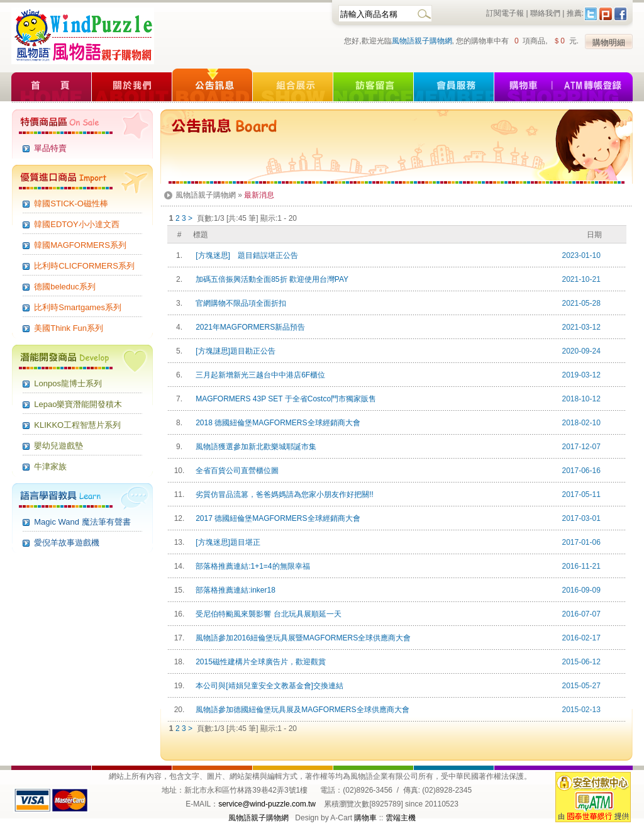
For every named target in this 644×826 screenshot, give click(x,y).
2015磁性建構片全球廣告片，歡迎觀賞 (259, 661)
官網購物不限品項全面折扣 (239, 303)
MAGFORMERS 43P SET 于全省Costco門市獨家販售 (284, 398)
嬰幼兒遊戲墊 (58, 445)
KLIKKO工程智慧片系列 (77, 425)
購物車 (365, 817)
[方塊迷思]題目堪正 (226, 542)
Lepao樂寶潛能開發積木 (78, 404)
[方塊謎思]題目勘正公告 (233, 351)
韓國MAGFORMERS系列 (80, 245)
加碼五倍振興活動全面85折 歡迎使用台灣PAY (270, 279)
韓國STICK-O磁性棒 (71, 203)
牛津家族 (50, 466)
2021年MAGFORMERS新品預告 (249, 327)
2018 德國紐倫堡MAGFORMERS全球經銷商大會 (276, 422)
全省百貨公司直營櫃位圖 (235, 470)
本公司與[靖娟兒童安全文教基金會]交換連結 (267, 685)
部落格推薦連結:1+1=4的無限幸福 (251, 566)
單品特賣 (50, 148)
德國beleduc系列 (65, 286)
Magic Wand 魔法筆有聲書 (82, 522)
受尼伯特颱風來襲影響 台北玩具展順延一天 (266, 614)
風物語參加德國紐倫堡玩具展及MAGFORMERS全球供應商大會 (300, 709)
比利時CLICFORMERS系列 (84, 266)
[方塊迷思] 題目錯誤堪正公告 (245, 255)
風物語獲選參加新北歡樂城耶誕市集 (254, 446)
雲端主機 (401, 817)
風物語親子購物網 (422, 40)
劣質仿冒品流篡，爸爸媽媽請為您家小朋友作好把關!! (283, 494)
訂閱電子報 (505, 13)
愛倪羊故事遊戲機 (66, 542)
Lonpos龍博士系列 (68, 383)
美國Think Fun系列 (68, 328)
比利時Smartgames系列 (77, 307)
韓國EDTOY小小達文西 (76, 224)
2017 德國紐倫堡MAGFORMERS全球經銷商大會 (276, 518)
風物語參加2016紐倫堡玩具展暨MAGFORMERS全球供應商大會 (301, 637)
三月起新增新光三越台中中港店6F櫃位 (259, 375)
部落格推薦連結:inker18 (233, 590)
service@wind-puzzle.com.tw (267, 804)
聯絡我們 (545, 13)
